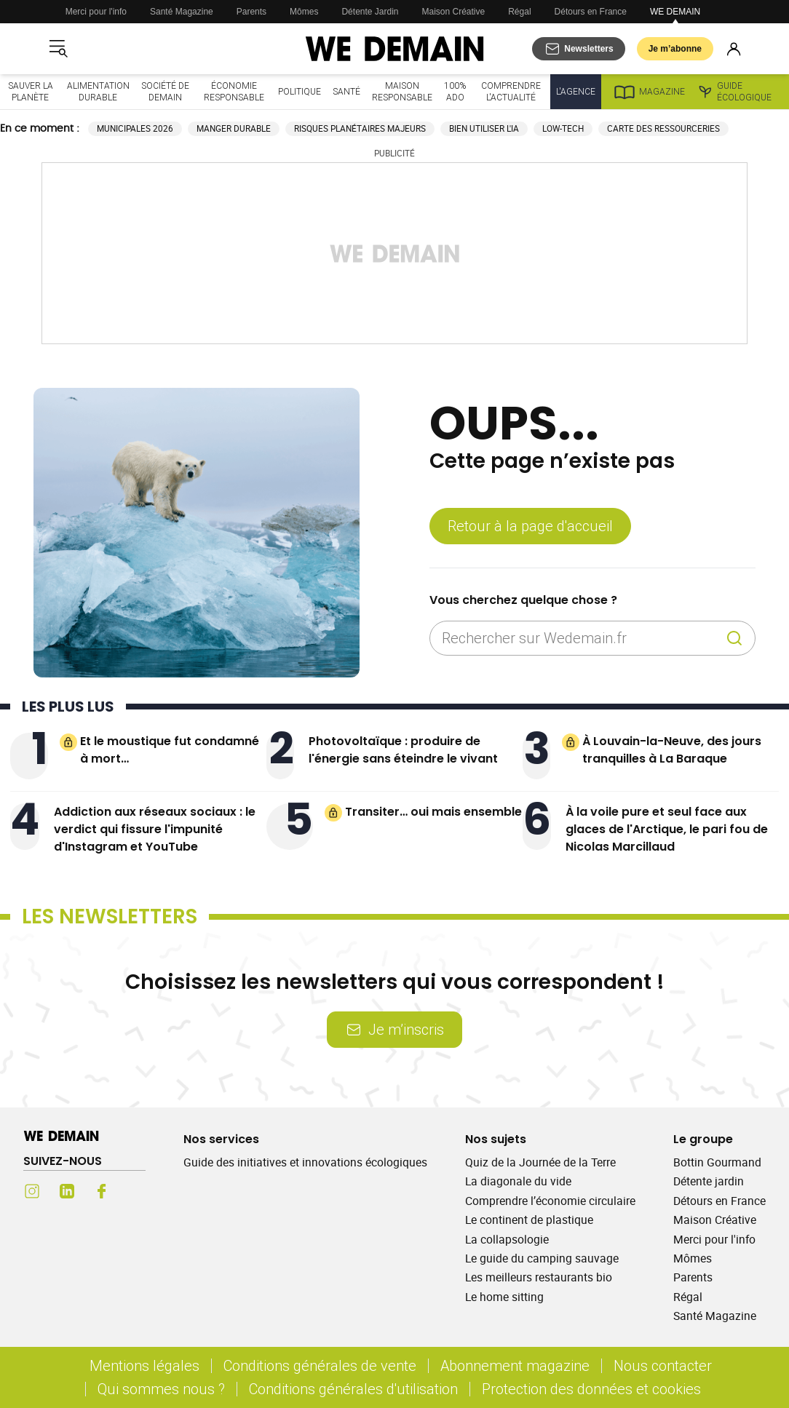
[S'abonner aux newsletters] (578, 48)
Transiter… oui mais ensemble (433, 811)
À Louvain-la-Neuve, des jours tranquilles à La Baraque (671, 750)
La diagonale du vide (518, 1181)
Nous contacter (663, 1365)
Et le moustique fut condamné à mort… (169, 750)
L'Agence (575, 91)
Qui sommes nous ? (161, 1389)
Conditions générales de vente (319, 1365)
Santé (346, 91)
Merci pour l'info (96, 12)
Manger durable (234, 128)
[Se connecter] (733, 48)
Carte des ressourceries (663, 128)
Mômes (304, 12)
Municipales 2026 (135, 128)
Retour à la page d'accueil (530, 526)
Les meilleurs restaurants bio (538, 1277)
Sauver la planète (30, 91)
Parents (251, 12)
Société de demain (165, 91)
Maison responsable (402, 91)
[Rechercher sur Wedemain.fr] (581, 638)
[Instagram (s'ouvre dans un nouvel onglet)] (32, 1191)
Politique (299, 91)
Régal (519, 12)
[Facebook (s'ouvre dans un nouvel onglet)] (102, 1191)
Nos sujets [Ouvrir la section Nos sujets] (495, 1139)
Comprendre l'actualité (511, 91)
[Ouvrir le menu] (58, 48)
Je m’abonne (675, 49)
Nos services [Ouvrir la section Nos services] (221, 1139)
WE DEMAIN (675, 12)
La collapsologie (507, 1239)
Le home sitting (504, 1297)
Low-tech (563, 128)
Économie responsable (234, 91)
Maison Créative (453, 12)
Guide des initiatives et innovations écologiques (305, 1162)
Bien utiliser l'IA (484, 128)
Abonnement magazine (515, 1365)
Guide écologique (734, 91)
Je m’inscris (394, 1029)
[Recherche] (734, 638)
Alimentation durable (98, 91)
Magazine (649, 91)
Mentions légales (144, 1365)
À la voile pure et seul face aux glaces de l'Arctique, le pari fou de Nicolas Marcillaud (667, 829)
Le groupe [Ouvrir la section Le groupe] (703, 1139)
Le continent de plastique (529, 1220)
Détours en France (591, 12)
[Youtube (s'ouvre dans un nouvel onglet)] (137, 1191)
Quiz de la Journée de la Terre (540, 1162)
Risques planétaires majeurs (360, 128)
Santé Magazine (181, 12)
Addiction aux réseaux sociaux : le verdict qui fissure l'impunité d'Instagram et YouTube (154, 829)
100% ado (455, 91)
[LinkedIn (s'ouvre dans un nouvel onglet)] (67, 1191)
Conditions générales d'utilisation (353, 1389)
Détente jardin (708, 1181)
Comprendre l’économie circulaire (550, 1201)
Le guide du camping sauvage (542, 1258)
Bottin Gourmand (717, 1162)
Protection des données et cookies (593, 1389)
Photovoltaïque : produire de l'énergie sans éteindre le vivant (403, 750)
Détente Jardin (369, 12)
